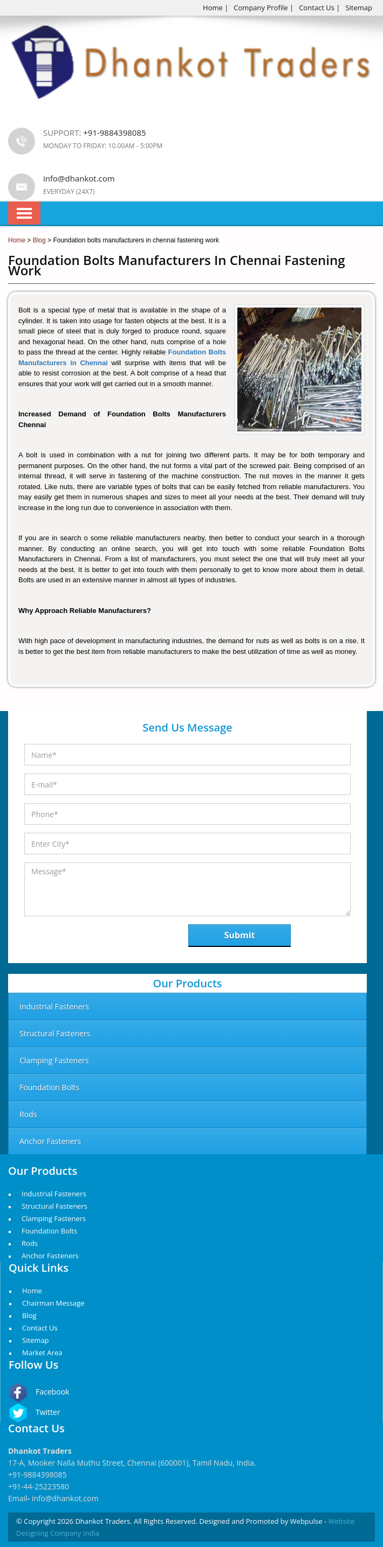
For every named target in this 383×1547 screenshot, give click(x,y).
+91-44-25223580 (38, 1486)
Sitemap (358, 7)
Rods (30, 1243)
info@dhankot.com (79, 178)
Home (213, 7)
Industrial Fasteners (54, 1193)
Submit (239, 935)
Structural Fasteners (54, 1206)
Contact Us (316, 7)
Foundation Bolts (49, 1231)
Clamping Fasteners (54, 1218)
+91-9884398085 (37, 1474)
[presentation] (80, 938)
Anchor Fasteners (50, 1255)
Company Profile (261, 7)
